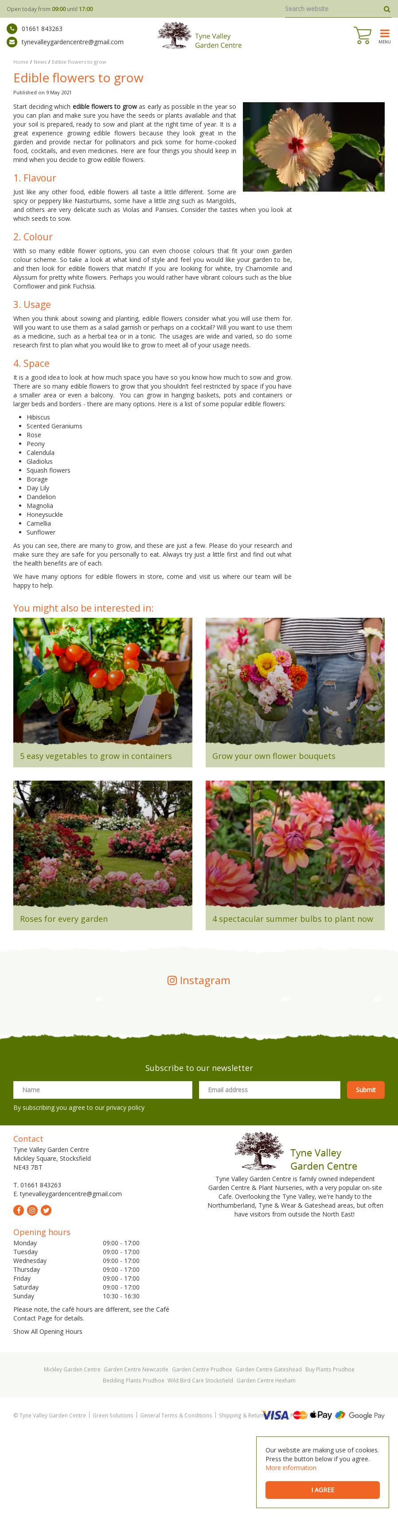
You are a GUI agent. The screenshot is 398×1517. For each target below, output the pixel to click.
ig (32, 1294)
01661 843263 (34, 28)
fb (18, 1294)
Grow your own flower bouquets (274, 756)
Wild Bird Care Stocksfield (200, 1464)
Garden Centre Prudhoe (202, 1453)
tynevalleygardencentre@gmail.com (65, 42)
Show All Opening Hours (47, 1415)
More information (290, 1467)
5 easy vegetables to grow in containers (96, 756)
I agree (322, 1490)
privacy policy (125, 1191)
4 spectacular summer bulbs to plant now (292, 918)
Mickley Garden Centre (72, 1453)
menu (384, 41)
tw (46, 1294)
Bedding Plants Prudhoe (133, 1464)
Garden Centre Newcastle (136, 1453)
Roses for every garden (64, 918)
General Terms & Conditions (176, 1499)
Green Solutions (113, 1499)
